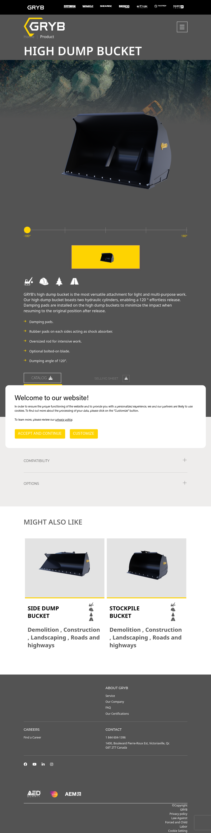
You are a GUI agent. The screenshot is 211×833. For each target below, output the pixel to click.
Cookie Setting (177, 831)
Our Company (115, 702)
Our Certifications (117, 714)
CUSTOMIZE (83, 434)
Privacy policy (178, 814)
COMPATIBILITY (37, 461)
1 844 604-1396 (116, 737)
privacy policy (63, 419)
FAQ (108, 708)
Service (110, 696)
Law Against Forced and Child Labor (176, 822)
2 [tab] (105, 661)
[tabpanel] (65, 593)
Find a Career (32, 737)
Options (31, 484)
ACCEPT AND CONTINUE (40, 434)
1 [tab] (101, 661)
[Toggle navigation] (182, 27)
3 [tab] (110, 661)
